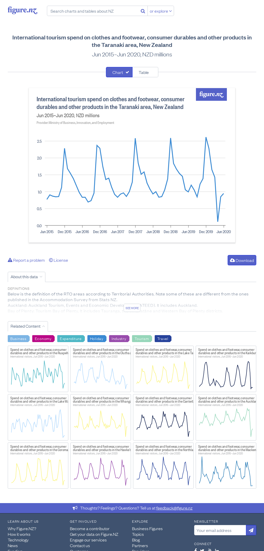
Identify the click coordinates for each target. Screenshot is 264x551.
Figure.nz (22, 10)
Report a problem (26, 260)
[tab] (119, 72)
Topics (138, 534)
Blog (136, 539)
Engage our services (88, 539)
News (13, 545)
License (58, 260)
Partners (140, 545)
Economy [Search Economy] (43, 338)
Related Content (25, 326)
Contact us (80, 545)
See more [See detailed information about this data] (132, 308)
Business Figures (147, 528)
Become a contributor (90, 528)
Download (242, 260)
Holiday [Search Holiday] (96, 338)
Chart (117, 72)
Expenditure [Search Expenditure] (71, 338)
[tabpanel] (132, 165)
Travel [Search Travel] (162, 338)
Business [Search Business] (18, 338)
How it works (19, 534)
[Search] (142, 11)
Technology (18, 539)
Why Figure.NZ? (22, 528)
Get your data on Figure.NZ (94, 534)
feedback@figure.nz (174, 508)
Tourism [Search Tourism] (142, 338)
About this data (24, 276)
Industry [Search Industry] (119, 338)
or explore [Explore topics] (161, 11)
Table (144, 72)
